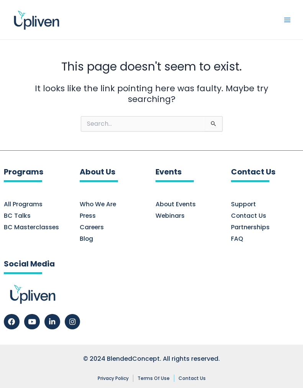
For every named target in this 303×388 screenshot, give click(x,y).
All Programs (23, 204)
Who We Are (98, 204)
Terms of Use (154, 378)
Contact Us (249, 216)
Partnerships (250, 227)
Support (243, 204)
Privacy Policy (113, 378)
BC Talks (17, 216)
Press (88, 216)
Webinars (170, 216)
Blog (86, 239)
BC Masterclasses (32, 227)
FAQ (237, 239)
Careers (92, 227)
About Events (176, 204)
